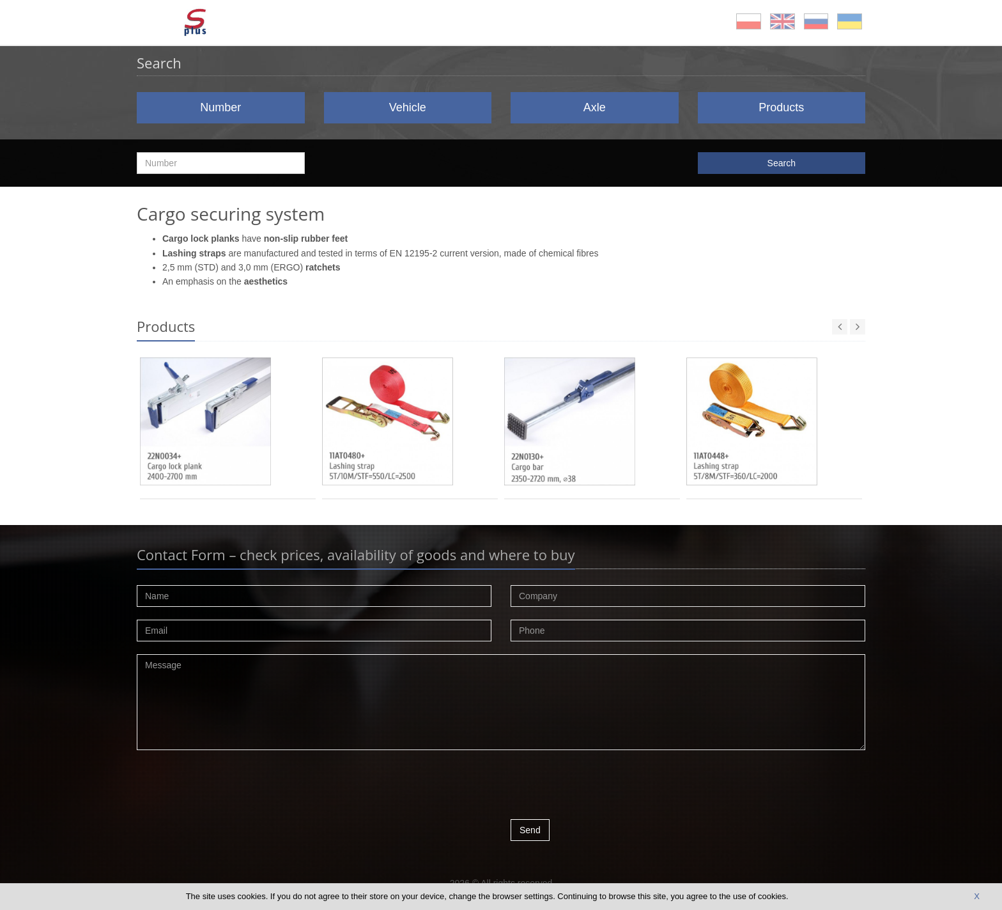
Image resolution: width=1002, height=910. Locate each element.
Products (781, 107)
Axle (594, 107)
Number (220, 107)
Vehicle (407, 107)
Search (781, 163)
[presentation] (608, 788)
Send (530, 830)
